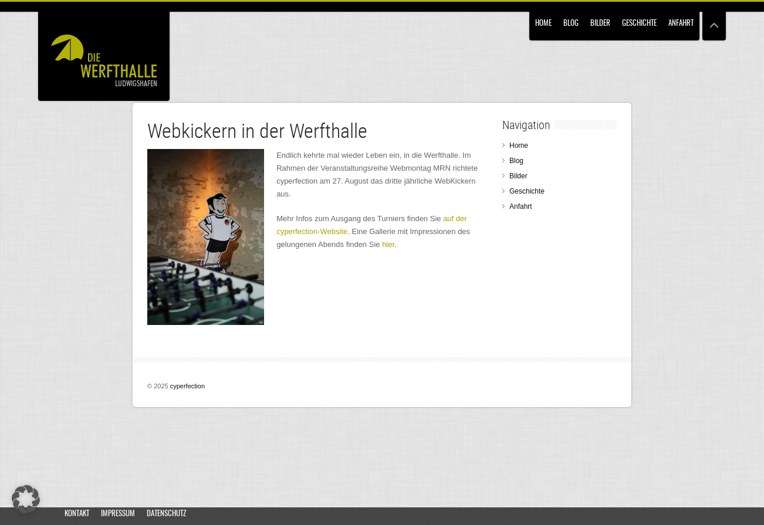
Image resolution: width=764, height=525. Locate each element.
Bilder (600, 24)
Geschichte (639, 24)
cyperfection (187, 385)
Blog (571, 24)
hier (388, 244)
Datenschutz (166, 514)
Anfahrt (681, 24)
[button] (26, 499)
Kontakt (77, 514)
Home (543, 24)
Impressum (118, 514)
